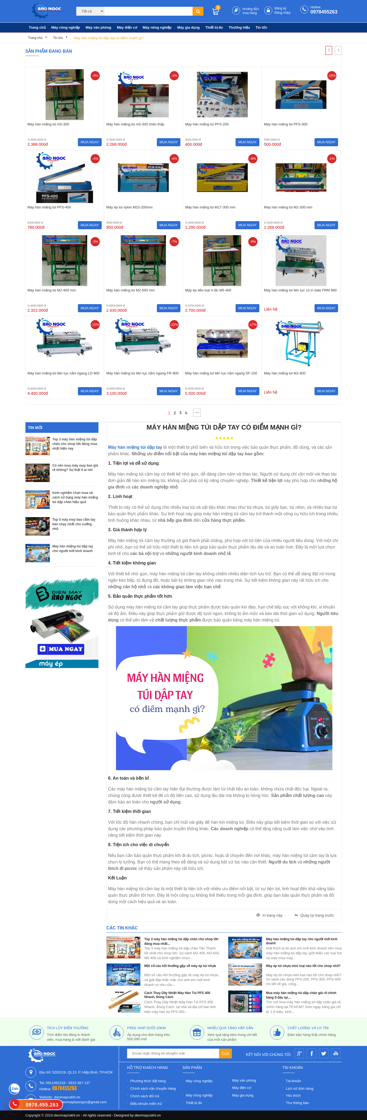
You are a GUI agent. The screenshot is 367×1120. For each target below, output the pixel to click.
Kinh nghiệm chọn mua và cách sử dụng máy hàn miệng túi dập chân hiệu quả (75, 497)
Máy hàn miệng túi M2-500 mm (130, 290)
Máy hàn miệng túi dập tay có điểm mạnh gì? (109, 38)
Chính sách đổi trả (144, 1096)
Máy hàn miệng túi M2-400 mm (52, 290)
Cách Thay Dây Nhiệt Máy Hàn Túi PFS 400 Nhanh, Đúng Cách (177, 995)
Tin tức (261, 27)
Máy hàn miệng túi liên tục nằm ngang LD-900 (64, 373)
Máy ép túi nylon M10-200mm (129, 207)
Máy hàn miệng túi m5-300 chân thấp (135, 124)
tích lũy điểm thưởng (68, 1028)
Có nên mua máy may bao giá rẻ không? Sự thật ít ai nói (75, 468)
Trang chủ (37, 27)
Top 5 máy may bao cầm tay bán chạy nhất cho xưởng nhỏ (73, 524)
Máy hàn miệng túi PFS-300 (286, 124)
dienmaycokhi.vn (148, 1115)
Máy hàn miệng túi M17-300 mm (210, 207)
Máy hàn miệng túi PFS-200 (207, 124)
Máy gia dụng (188, 27)
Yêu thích (293, 1096)
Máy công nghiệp (65, 27)
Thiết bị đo (214, 27)
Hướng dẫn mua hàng (250, 11)
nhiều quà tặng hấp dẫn (230, 1028)
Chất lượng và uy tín (308, 1028)
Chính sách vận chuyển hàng (153, 1088)
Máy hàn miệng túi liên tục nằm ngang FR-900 (142, 373)
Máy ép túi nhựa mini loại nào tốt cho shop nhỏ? (303, 966)
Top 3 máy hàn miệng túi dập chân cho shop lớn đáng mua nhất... (181, 941)
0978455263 (324, 12)
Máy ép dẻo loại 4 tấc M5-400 (208, 290)
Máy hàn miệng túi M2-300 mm (288, 207)
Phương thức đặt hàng (148, 1081)
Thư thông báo (297, 1103)
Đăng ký (280, 8)
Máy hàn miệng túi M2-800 (285, 373)
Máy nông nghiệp (157, 27)
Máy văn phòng (98, 27)
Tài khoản (293, 1081)
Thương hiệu (239, 27)
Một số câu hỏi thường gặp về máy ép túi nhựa (180, 966)
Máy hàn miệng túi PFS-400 (49, 207)
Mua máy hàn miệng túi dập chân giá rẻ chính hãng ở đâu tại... (301, 995)
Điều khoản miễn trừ (146, 1104)
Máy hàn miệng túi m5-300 (48, 124)
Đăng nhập (282, 13)
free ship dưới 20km (146, 1028)
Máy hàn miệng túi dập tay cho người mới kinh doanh (72, 548)
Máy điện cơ (127, 27)
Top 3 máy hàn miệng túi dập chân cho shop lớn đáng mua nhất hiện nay (74, 443)
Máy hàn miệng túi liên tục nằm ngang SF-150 (221, 373)
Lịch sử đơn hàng (299, 1088)
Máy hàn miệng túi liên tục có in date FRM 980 (300, 290)
